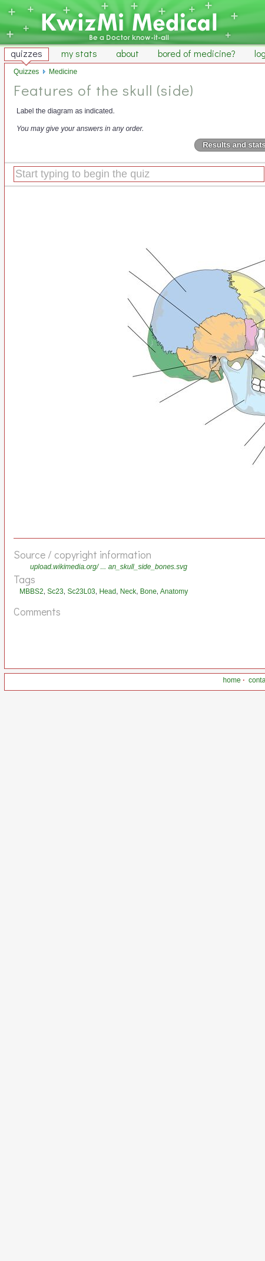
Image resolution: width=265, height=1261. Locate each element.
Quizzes (26, 72)
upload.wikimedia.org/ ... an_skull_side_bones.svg (108, 567)
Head (107, 591)
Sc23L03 (81, 591)
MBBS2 (31, 591)
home (232, 680)
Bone (148, 591)
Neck (128, 591)
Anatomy (174, 591)
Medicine (63, 72)
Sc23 (55, 591)
